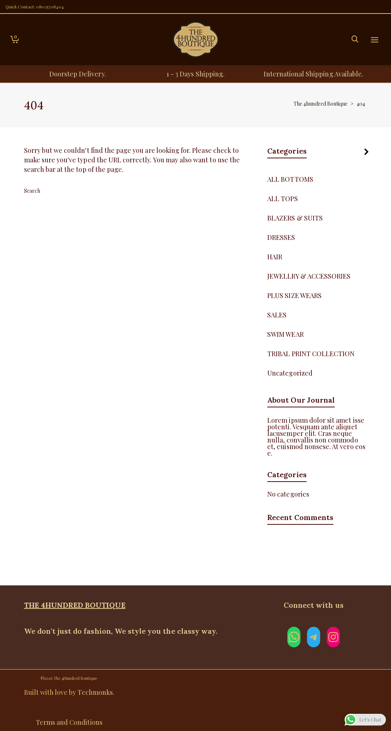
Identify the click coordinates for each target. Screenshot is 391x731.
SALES (277, 314)
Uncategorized (290, 373)
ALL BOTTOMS (290, 179)
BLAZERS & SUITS (295, 218)
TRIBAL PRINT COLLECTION (310, 353)
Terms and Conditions (69, 722)
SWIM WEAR (285, 334)
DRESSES (281, 237)
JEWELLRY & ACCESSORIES (308, 276)
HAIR (274, 256)
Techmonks (94, 692)
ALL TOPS (282, 198)
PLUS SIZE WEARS (294, 295)
